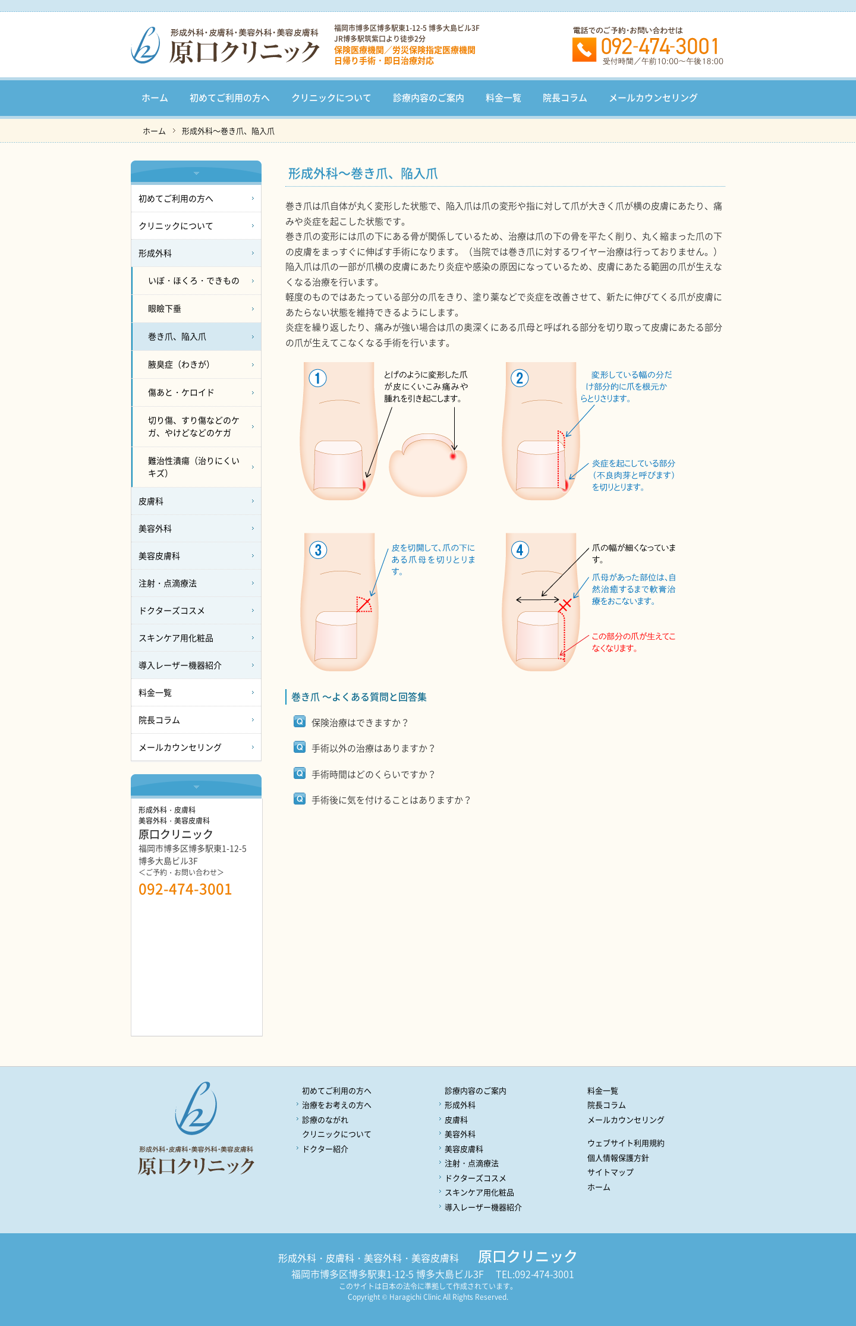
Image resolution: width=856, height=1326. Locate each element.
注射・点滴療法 (168, 583)
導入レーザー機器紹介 (180, 665)
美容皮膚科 (159, 555)
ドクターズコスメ (172, 610)
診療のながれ (325, 1119)
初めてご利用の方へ (230, 97)
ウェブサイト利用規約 (626, 1142)
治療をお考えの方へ (337, 1104)
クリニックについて (331, 97)
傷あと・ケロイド (181, 392)
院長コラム (565, 97)
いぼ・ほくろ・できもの (194, 280)
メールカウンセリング (653, 97)
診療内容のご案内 (428, 97)
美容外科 (155, 528)
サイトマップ (610, 1171)
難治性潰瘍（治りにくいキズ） (194, 466)
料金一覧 (503, 97)
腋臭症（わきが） (181, 364)
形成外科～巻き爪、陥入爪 (228, 130)
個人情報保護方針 (618, 1157)
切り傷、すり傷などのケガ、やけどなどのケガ (194, 426)
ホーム (154, 97)
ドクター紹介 (325, 1148)
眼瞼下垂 (164, 308)
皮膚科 (151, 501)
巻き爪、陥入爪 (177, 336)
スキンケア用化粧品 (176, 637)
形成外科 (155, 253)
